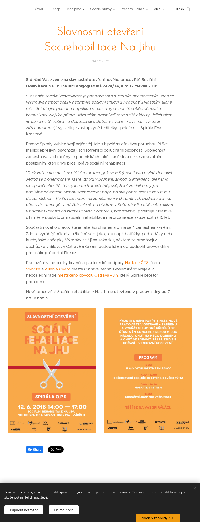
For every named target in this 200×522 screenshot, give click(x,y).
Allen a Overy (57, 269)
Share (34, 449)
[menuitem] (38, 9)
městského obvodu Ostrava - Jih (88, 275)
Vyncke (33, 269)
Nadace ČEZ (136, 262)
